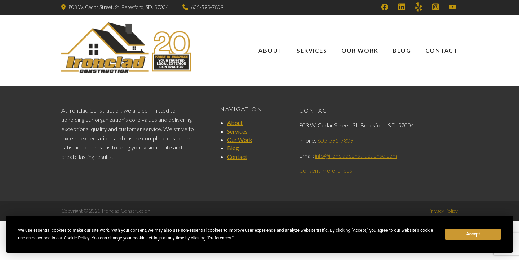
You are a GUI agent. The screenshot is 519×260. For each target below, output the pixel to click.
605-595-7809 (207, 7)
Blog (401, 50)
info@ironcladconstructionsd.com (356, 155)
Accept (473, 234)
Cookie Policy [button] (76, 237)
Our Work (359, 50)
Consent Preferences (325, 170)
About (270, 50)
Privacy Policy (443, 211)
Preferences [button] (219, 237)
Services (312, 50)
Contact (441, 50)
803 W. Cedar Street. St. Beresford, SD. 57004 (118, 7)
